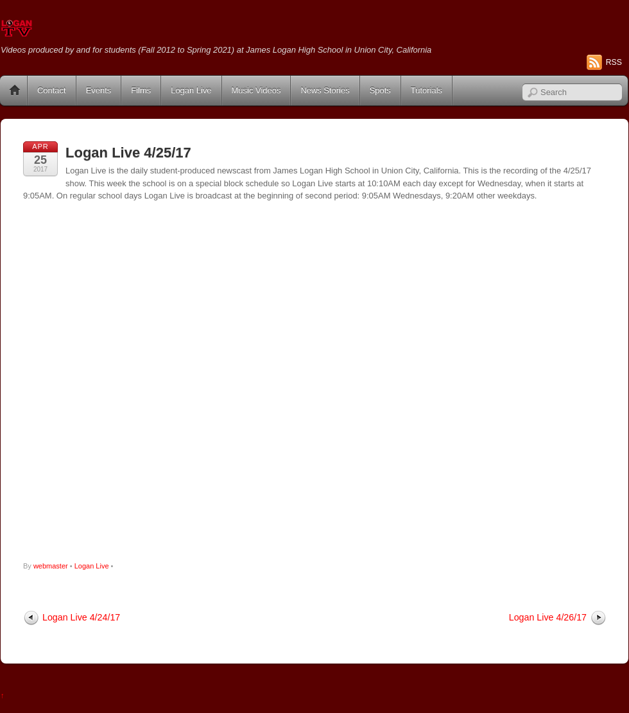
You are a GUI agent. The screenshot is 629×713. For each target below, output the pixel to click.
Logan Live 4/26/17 (548, 617)
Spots (380, 90)
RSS (614, 62)
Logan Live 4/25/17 (128, 153)
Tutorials (426, 90)
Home (15, 90)
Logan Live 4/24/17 (81, 617)
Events (99, 90)
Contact (51, 90)
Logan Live (191, 90)
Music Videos (256, 90)
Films (141, 90)
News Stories (324, 90)
